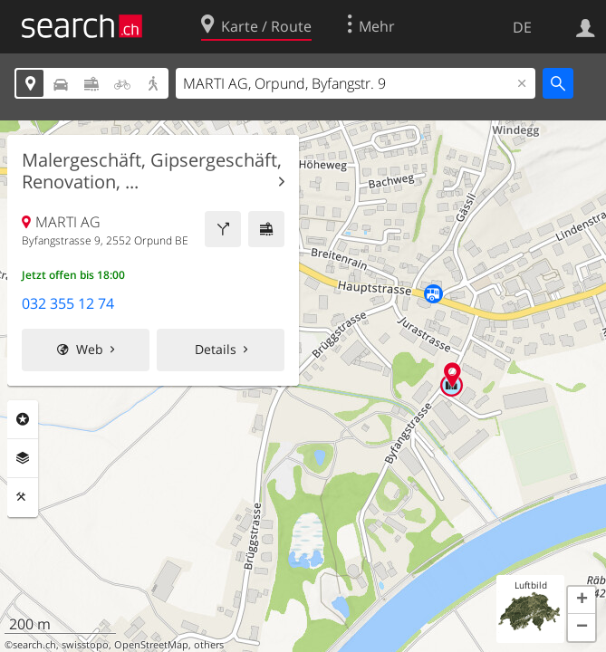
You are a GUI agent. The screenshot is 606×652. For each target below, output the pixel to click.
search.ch (34, 644)
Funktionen (22, 497)
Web (89, 349)
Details (215, 349)
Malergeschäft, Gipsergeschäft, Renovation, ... (152, 171)
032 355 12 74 (68, 303)
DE (522, 27)
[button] (581, 600)
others (209, 644)
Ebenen (22, 458)
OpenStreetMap (151, 644)
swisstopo (85, 644)
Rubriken (22, 419)
